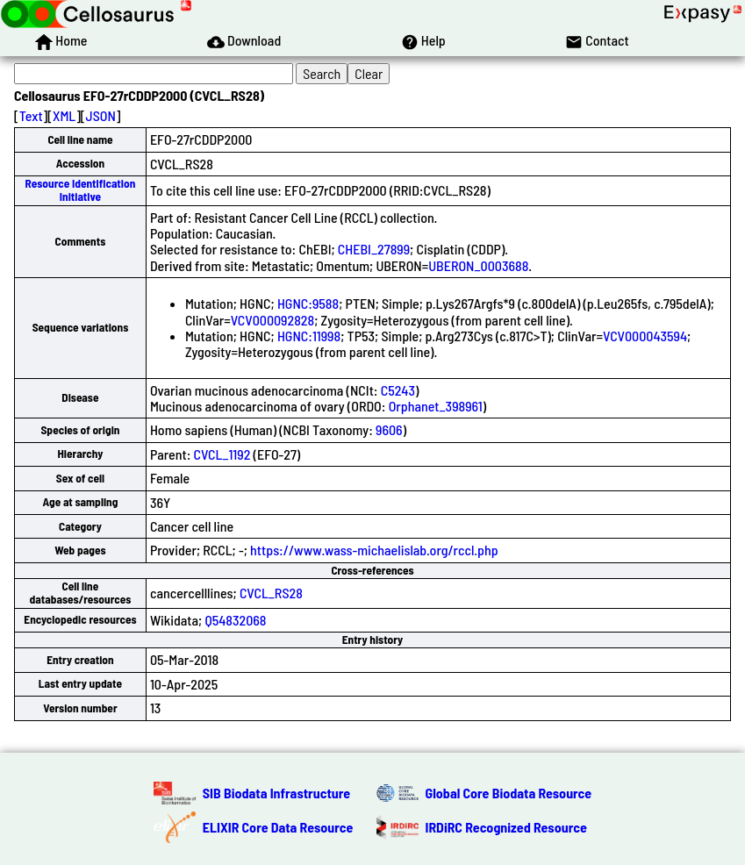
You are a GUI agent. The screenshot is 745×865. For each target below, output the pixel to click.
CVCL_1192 (222, 454)
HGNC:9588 (308, 303)
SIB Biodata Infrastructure (276, 792)
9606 (389, 429)
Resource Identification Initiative (80, 190)
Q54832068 (235, 619)
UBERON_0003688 (478, 265)
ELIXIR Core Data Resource (278, 827)
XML (64, 115)
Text (31, 115)
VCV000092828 (273, 319)
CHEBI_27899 (374, 248)
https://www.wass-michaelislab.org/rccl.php (374, 549)
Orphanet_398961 (436, 405)
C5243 (398, 390)
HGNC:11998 (308, 335)
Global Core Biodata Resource (509, 792)
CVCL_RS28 (271, 592)
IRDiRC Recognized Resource (506, 827)
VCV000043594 (645, 335)
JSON (101, 115)
